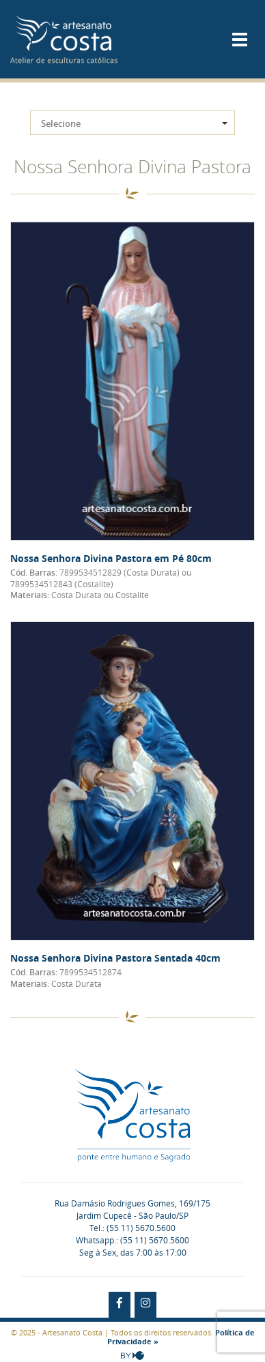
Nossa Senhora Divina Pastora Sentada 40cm (115, 957)
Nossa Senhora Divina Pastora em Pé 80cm (111, 558)
